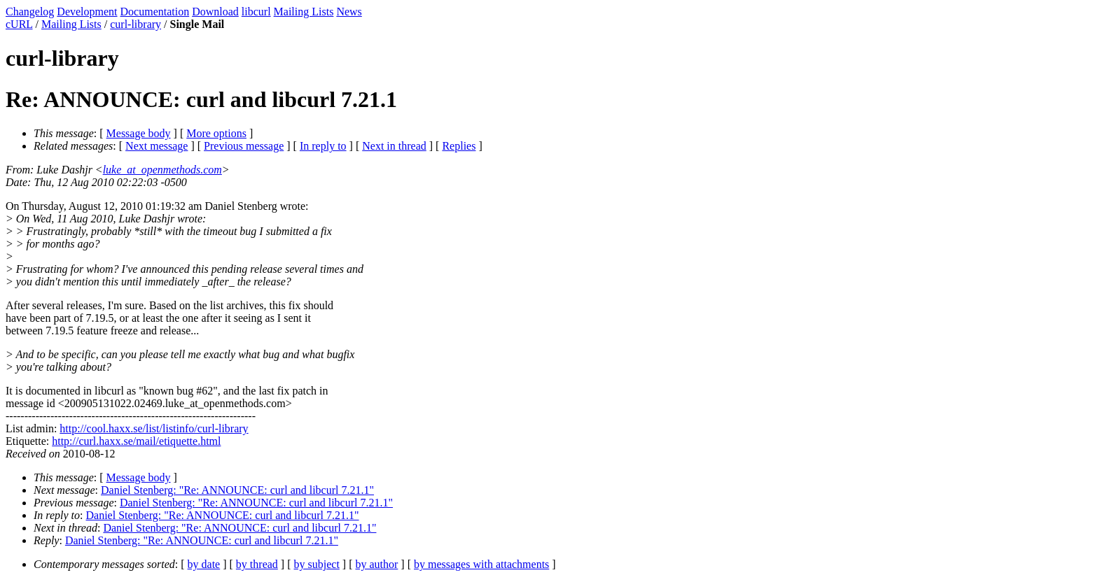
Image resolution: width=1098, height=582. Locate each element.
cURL (19, 24)
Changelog (30, 11)
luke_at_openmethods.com (162, 170)
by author (376, 564)
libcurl (256, 11)
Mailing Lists (304, 11)
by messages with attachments (481, 564)
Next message (156, 146)
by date (204, 564)
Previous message (244, 146)
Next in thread (394, 146)
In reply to (323, 146)
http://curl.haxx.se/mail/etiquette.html (136, 441)
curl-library (135, 24)
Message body (138, 133)
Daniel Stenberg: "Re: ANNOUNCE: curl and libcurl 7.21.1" (237, 490)
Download (215, 11)
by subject (317, 564)
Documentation (155, 11)
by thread (257, 564)
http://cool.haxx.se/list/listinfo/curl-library (154, 428)
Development (87, 11)
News (348, 11)
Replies (458, 146)
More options (216, 133)
